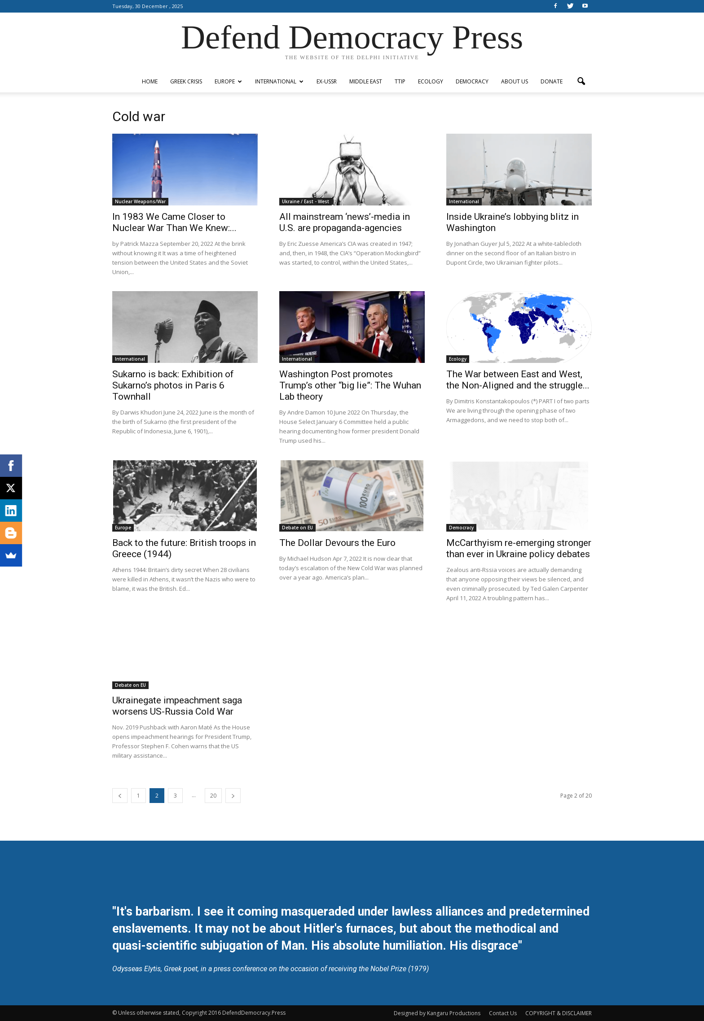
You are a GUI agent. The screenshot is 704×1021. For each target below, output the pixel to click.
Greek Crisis (186, 81)
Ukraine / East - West (305, 201)
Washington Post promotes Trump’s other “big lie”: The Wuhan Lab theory (350, 385)
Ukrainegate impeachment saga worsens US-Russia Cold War (177, 706)
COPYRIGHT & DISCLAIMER (558, 1013)
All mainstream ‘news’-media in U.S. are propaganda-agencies (344, 222)
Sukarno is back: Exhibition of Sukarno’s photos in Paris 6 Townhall (173, 385)
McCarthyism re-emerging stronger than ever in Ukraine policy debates (518, 548)
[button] (581, 81)
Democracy (472, 81)
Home (150, 81)
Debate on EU (297, 527)
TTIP (400, 81)
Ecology (430, 81)
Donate (552, 81)
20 (213, 795)
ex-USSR (327, 81)
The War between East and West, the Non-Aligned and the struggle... (518, 380)
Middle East (365, 81)
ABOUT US (514, 81)
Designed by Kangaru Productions (437, 1013)
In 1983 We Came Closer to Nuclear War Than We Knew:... (174, 222)
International (279, 81)
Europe (228, 81)
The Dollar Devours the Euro (337, 542)
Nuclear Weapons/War (140, 201)
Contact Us (503, 1013)
